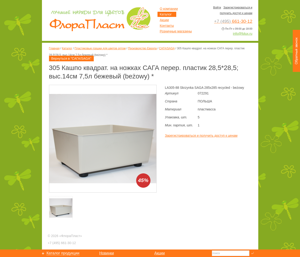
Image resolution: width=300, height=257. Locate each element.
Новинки (106, 253)
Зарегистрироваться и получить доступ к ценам (201, 135)
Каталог (67, 48)
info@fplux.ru (242, 33)
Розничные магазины (176, 31)
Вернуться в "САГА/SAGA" (71, 58)
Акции (164, 20)
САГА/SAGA (167, 48)
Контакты (167, 25)
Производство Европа (142, 48)
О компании (169, 9)
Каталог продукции (63, 253)
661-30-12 (62, 243)
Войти (217, 7)
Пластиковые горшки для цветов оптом (100, 48)
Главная (54, 48)
